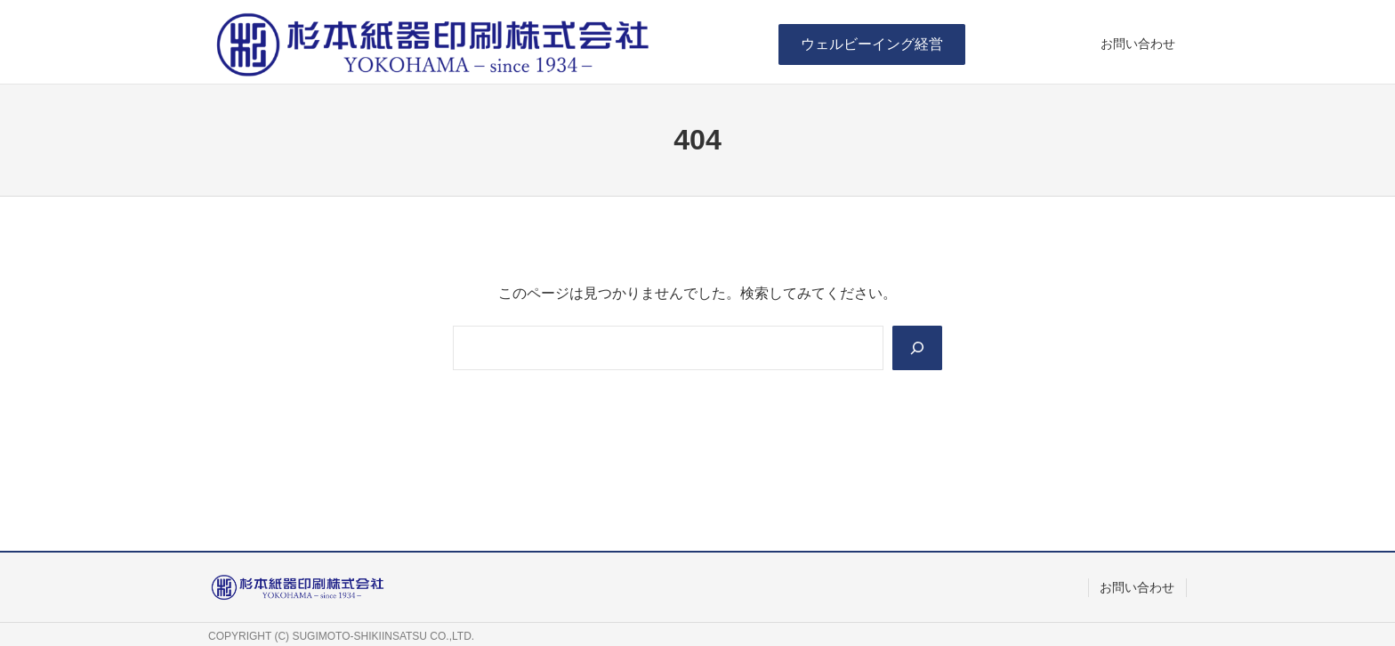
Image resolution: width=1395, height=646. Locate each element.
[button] (871, 44)
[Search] (917, 348)
